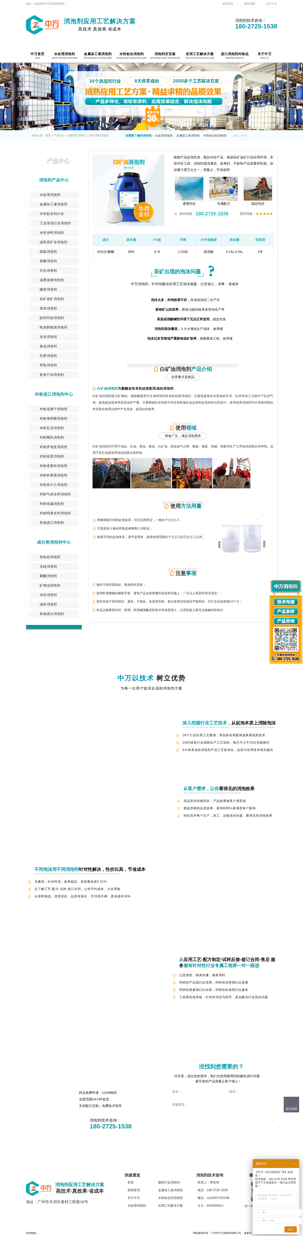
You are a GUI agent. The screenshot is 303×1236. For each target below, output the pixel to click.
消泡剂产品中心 (77, 135)
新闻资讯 (134, 1190)
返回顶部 (291, 1108)
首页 (48, 135)
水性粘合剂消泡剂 (214, 135)
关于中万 (271, 3)
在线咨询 (227, 3)
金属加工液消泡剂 (188, 135)
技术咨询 (197, 759)
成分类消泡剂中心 (54, 542)
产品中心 (59, 135)
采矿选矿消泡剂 (99, 135)
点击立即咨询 (189, 1129)
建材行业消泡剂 (169, 1182)
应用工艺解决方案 (170, 1205)
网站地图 (249, 3)
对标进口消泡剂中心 (54, 394)
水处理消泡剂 (164, 135)
